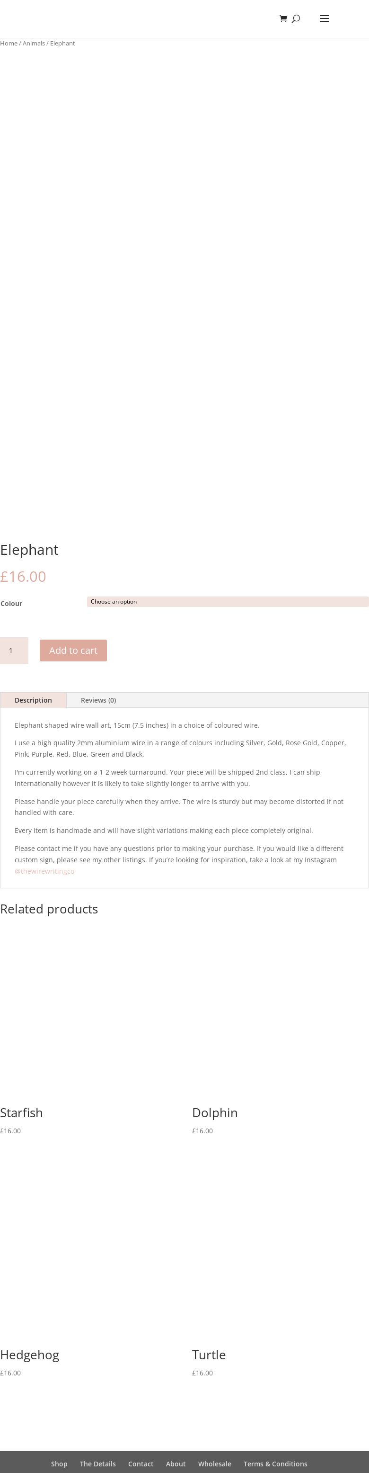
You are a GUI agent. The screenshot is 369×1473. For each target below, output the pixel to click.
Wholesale (214, 1463)
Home (9, 43)
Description (33, 700)
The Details (98, 1463)
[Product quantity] (14, 650)
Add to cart (73, 650)
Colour (11, 603)
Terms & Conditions (276, 1463)
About (176, 1463)
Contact (141, 1463)
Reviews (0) (98, 700)
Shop (59, 1463)
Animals (34, 43)
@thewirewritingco (44, 871)
